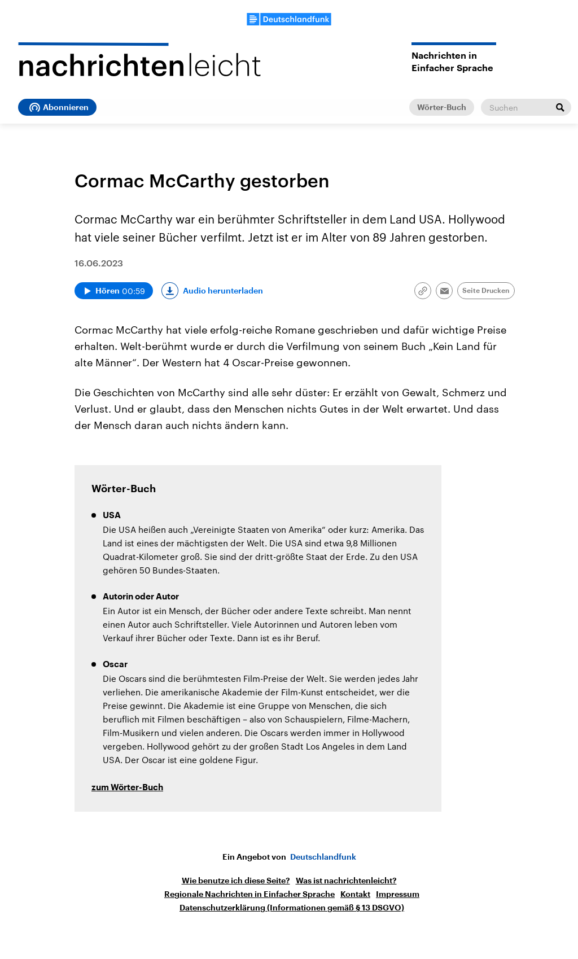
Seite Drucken (486, 290)
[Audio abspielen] (114, 290)
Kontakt (355, 894)
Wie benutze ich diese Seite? (236, 880)
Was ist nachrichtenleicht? (346, 880)
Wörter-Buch (441, 107)
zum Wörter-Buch (127, 787)
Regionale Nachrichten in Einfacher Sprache (249, 894)
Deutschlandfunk (323, 857)
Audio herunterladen (223, 291)
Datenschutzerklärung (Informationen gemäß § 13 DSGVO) (291, 908)
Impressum (397, 894)
